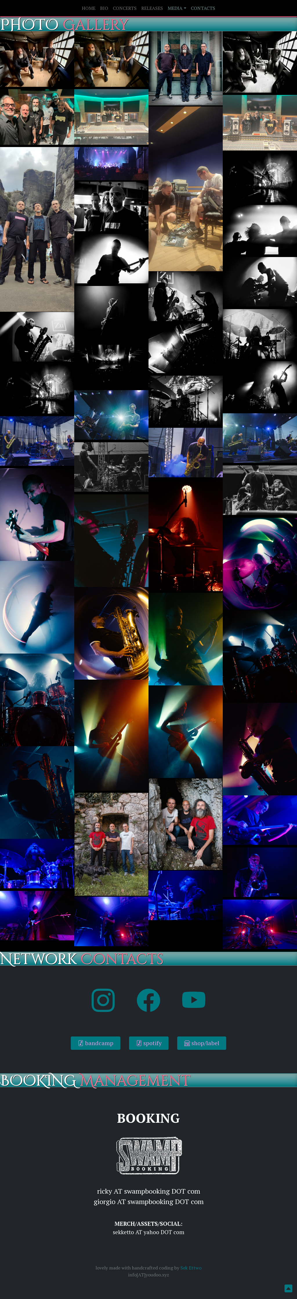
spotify (149, 1043)
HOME (88, 8)
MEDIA (175, 8)
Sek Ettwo (191, 1268)
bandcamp (95, 1043)
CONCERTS (125, 8)
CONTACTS (203, 8)
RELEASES (152, 8)
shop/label (201, 1043)
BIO (104, 8)
